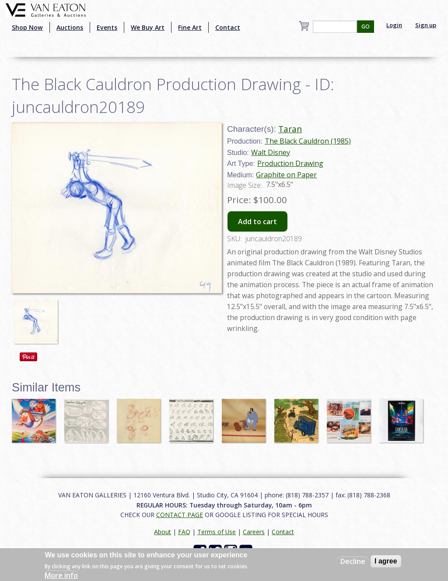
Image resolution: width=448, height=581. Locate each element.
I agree (385, 561)
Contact (227, 27)
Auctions (69, 27)
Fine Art (190, 27)
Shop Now (27, 27)
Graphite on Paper (286, 175)
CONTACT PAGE (179, 515)
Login (394, 25)
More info (61, 575)
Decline (352, 561)
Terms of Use (216, 532)
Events (107, 27)
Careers (254, 532)
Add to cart (257, 221)
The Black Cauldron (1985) (308, 141)
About (162, 532)
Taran (290, 129)
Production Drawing (290, 163)
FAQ (184, 532)
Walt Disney (270, 152)
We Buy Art (147, 27)
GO (365, 26)
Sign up (425, 25)
